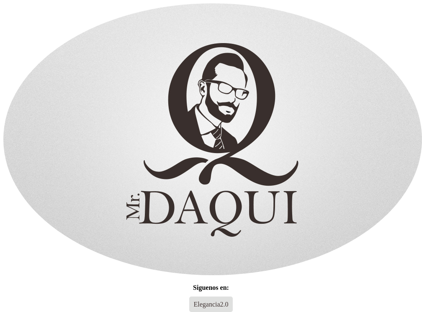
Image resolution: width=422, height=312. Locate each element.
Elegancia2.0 (210, 304)
